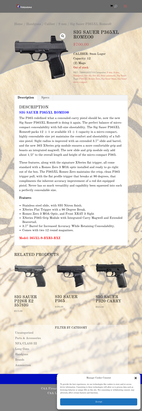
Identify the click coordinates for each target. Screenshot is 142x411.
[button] (135, 378)
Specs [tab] (45, 97)
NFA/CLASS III (26, 343)
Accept (98, 402)
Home (18, 24)
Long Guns (22, 349)
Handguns (33, 24)
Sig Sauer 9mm (108, 79)
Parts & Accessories (28, 338)
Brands (19, 359)
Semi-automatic (108, 76)
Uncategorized (24, 332)
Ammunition (23, 365)
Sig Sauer (121, 76)
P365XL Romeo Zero (89, 79)
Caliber (49, 24)
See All (87, 76)
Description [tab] (26, 97)
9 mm (62, 24)
